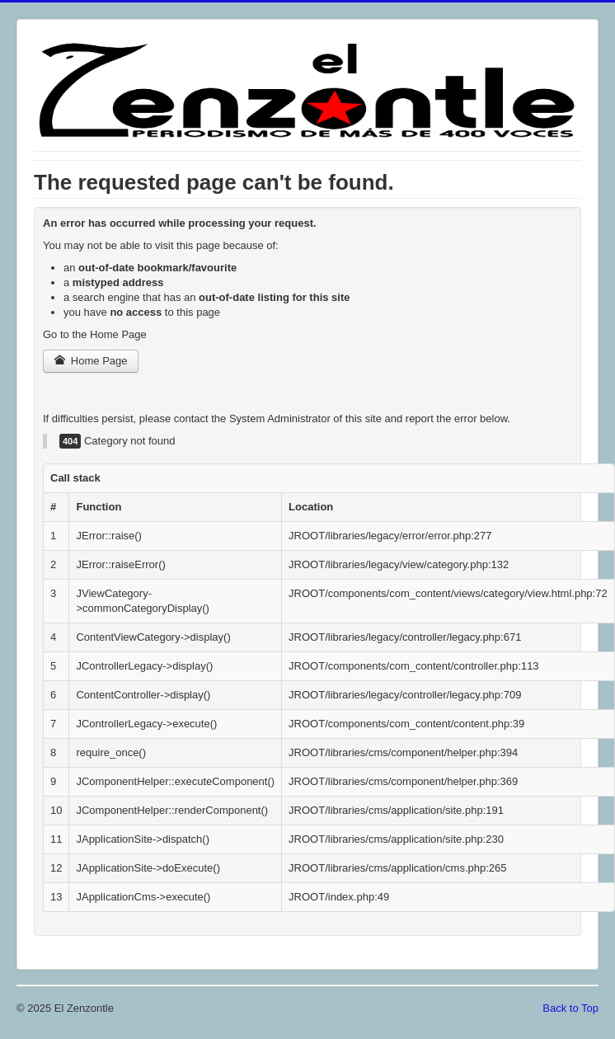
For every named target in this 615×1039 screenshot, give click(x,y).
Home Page (91, 361)
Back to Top (570, 1008)
